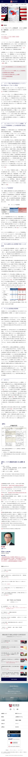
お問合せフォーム (14, 697)
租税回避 (17, 36)
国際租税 (6, 4)
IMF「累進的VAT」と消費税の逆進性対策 (14, 612)
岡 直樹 (3, 546)
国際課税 (13, 36)
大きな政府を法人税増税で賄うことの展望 (11, 74)
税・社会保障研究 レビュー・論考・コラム (14, 607)
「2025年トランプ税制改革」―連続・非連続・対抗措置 (14, 627)
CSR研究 (3, 720)
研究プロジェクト (18, 713)
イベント (17, 723)
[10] (11, 408)
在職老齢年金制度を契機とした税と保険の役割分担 (14, 668)
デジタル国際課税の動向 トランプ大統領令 (14, 642)
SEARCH (17, 726)
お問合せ (3, 726)
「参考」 (3, 63)
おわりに (4, 78)
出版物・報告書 (18, 720)
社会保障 (5, 36)
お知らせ (3, 723)
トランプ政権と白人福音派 (14, 570)
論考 (2, 25)
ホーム (2, 4)
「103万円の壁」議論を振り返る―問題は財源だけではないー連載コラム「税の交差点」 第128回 (14, 674)
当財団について (4, 713)
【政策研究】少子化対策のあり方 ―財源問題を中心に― (14, 661)
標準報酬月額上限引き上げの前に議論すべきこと (14, 648)
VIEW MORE (14, 679)
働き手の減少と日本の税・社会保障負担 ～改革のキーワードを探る (14, 617)
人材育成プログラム (19, 716)
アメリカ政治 (9, 36)
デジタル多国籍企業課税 (7, 76)
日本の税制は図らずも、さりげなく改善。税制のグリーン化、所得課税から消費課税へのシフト (14, 654)
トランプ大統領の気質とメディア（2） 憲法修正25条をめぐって (14, 588)
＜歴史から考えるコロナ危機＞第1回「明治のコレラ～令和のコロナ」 (14, 583)
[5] (1, 496)
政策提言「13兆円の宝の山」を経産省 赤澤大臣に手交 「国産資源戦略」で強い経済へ (14, 576)
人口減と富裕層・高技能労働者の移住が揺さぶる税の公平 (14, 622)
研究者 (2, 716)
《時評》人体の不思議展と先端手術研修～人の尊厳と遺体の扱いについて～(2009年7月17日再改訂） (14, 593)
